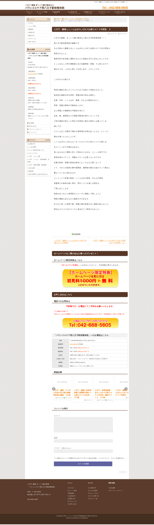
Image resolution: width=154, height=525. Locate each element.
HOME (57, 18)
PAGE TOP (122, 474)
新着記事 (31, 171)
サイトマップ (32, 132)
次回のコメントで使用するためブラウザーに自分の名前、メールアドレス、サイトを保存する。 (91, 461)
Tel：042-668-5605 (115, 7)
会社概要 (31, 123)
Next (126, 389)
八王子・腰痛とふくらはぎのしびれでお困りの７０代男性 (124, 392)
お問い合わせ (122, 12)
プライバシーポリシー (35, 129)
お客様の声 (75, 12)
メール (56, 450)
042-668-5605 (74, 344)
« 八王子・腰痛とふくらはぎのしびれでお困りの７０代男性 (70, 242)
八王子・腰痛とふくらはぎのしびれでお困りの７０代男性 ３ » (109, 242)
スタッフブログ (32, 153)
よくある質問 (32, 147)
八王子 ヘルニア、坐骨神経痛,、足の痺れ (75, 18)
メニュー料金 (44, 12)
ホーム (30, 12)
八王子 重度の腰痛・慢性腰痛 (37, 165)
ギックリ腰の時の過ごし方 (36, 150)
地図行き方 (90, 12)
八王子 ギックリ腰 (34, 156)
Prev (53, 389)
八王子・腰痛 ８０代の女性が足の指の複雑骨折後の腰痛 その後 (61, 392)
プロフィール (106, 12)
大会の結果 (31, 168)
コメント (57, 416)
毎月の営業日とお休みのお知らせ (38, 174)
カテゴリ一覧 (92, 501)
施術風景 (59, 12)
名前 (55, 440)
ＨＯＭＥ (30, 23)
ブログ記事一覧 (93, 498)
